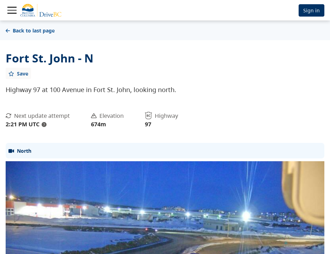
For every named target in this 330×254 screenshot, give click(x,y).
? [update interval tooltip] (44, 124)
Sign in (311, 10)
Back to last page (30, 30)
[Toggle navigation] (12, 10)
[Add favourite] (18, 73)
